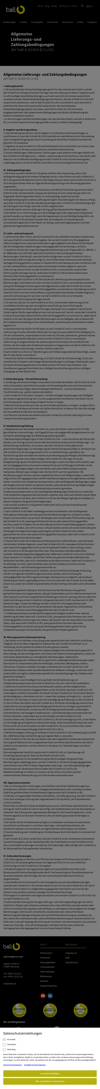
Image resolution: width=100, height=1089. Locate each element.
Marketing (9, 1049)
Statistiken (9, 1044)
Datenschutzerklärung (12, 1065)
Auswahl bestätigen (50, 1073)
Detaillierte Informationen (35, 1065)
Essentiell (9, 1039)
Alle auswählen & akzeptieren (50, 1081)
